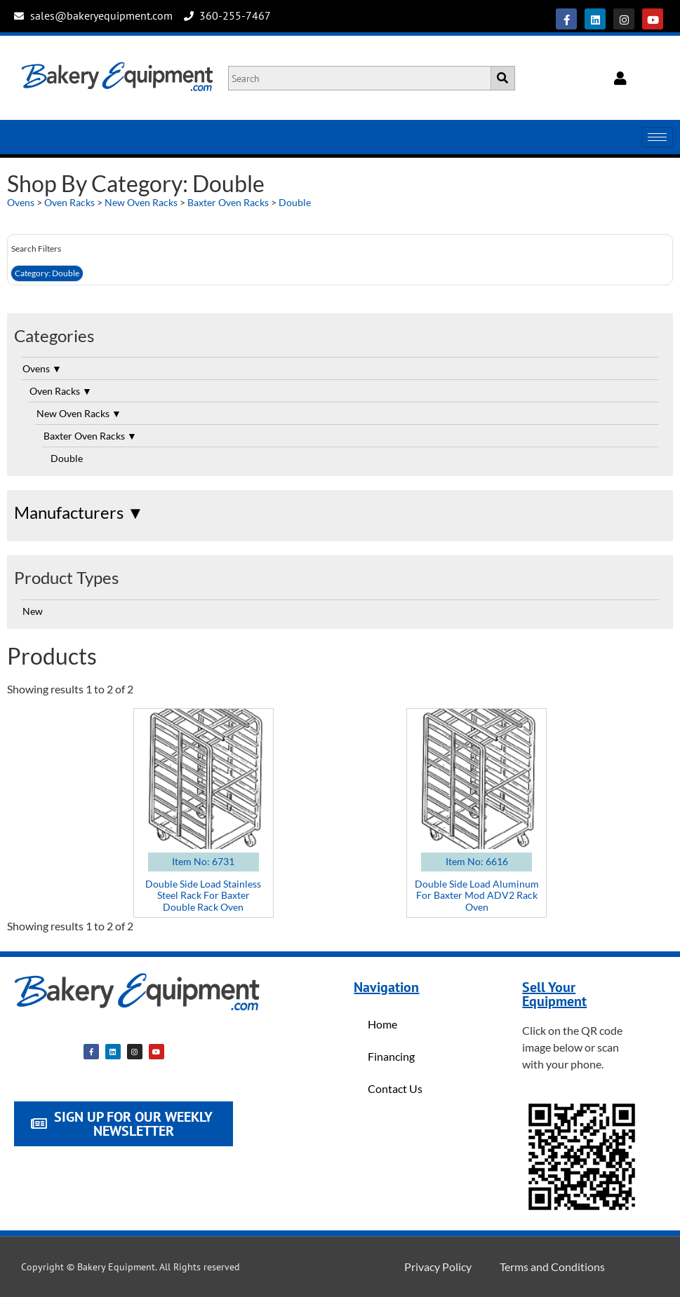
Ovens (20, 202)
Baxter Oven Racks (228, 202)
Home (382, 1024)
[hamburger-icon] (657, 137)
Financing (391, 1056)
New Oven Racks (141, 202)
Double (295, 202)
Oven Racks (69, 202)
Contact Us (395, 1088)
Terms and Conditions (552, 1266)
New (32, 611)
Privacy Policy (438, 1266)
